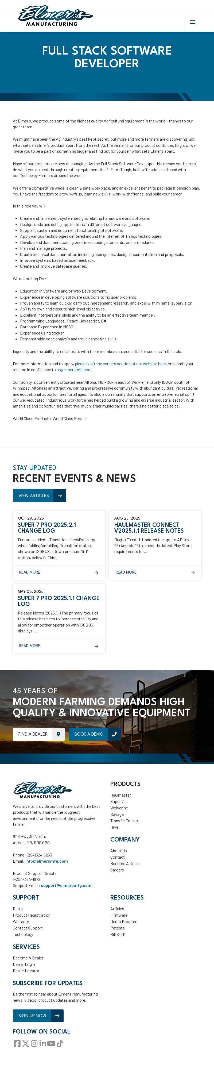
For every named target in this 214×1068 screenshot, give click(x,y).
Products (125, 787)
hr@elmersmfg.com (74, 372)
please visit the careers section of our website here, (121, 366)
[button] (192, 23)
